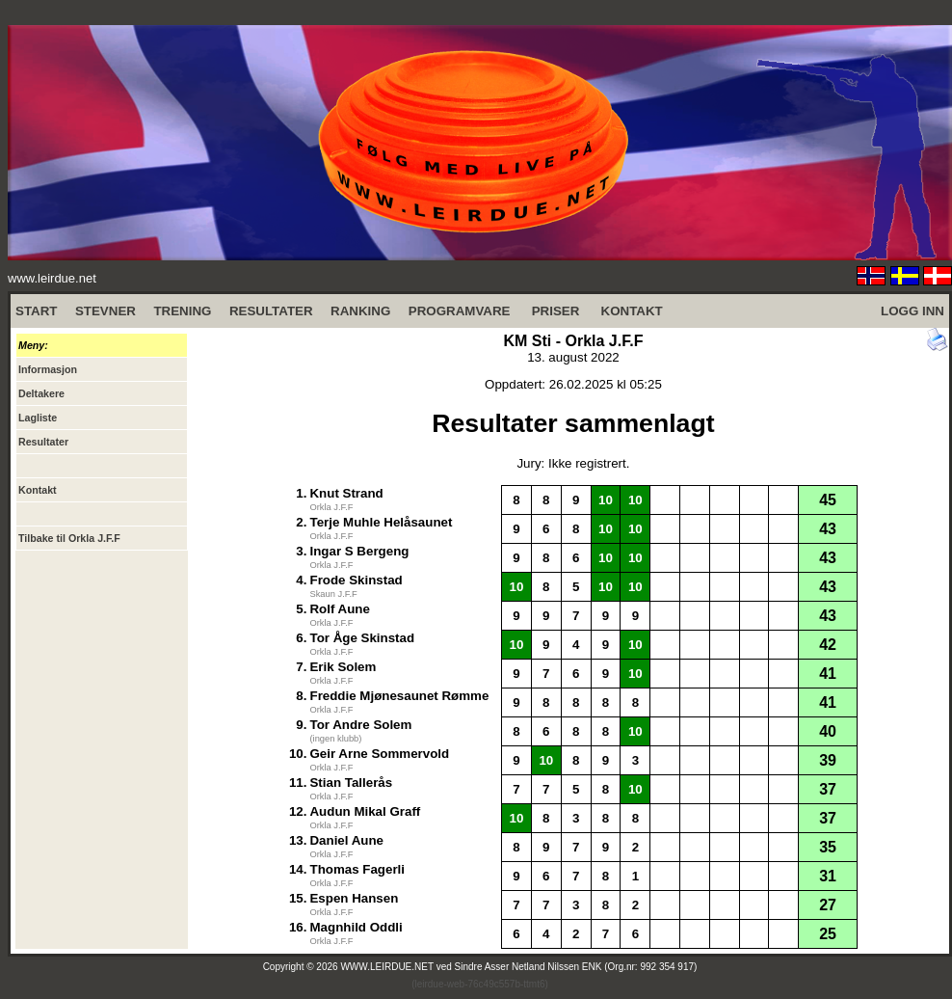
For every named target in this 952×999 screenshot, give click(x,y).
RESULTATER (271, 311)
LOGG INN (912, 311)
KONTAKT (632, 311)
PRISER (556, 311)
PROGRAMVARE (460, 311)
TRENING (182, 311)
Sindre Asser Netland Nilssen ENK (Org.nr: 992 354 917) (576, 966)
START (36, 311)
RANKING (360, 311)
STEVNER (105, 311)
